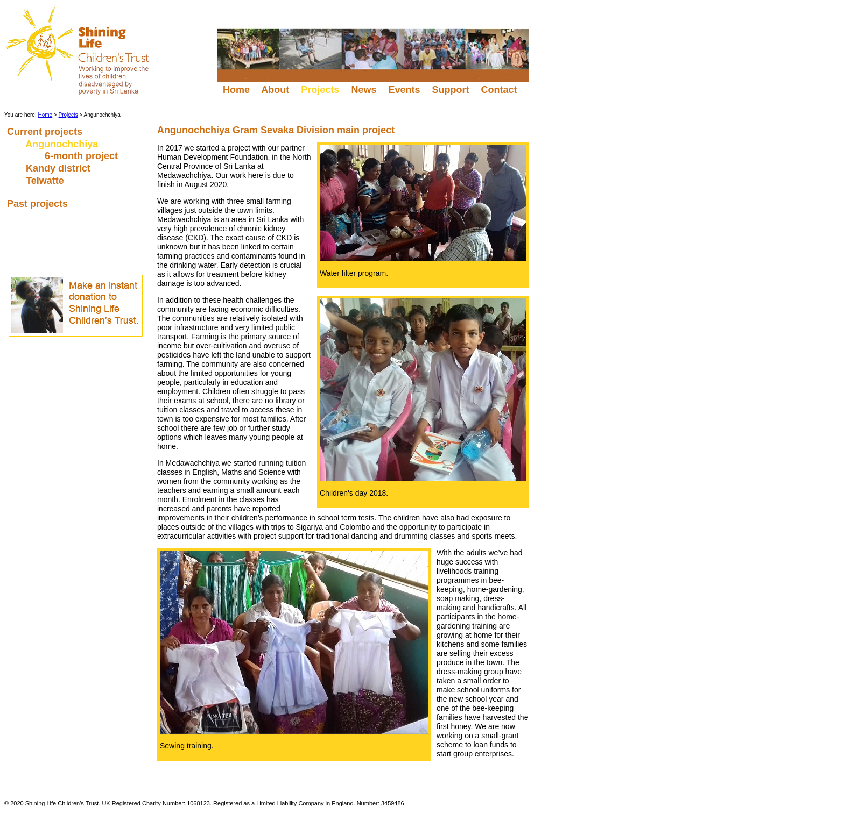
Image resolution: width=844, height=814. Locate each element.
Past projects (38, 203)
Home (236, 89)
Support (450, 89)
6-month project (82, 156)
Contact (500, 89)
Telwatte (46, 180)
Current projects (46, 131)
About (275, 89)
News (363, 89)
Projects (68, 115)
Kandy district (59, 168)
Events (404, 89)
